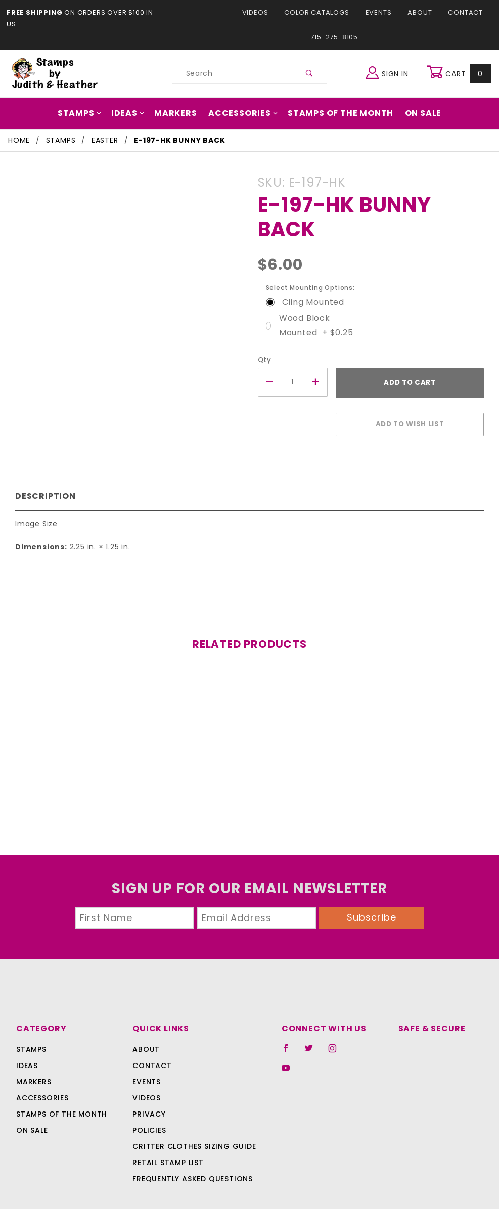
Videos (199, 12)
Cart (460, 48)
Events (318, 12)
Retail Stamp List (168, 1129)
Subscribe (371, 884)
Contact (403, 12)
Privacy (149, 1081)
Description (43, 466)
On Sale (414, 88)
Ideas (134, 88)
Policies (149, 1097)
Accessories (243, 88)
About (359, 12)
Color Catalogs (258, 12)
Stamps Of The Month (335, 88)
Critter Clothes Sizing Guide (192, 1113)
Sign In (389, 47)
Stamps (88, 88)
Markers (180, 88)
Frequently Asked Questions (191, 1145)
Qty (263, 335)
